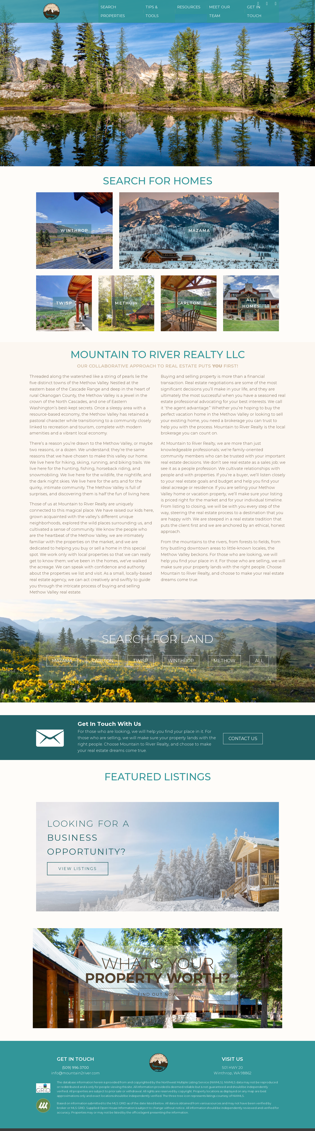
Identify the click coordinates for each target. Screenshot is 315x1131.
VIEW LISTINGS (77, 868)
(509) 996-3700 (75, 1068)
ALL (259, 660)
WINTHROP (181, 660)
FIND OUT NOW (157, 994)
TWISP (140, 660)
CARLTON (102, 660)
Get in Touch (265, 13)
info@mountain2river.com (75, 1073)
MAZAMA (62, 660)
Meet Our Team (235, 13)
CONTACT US (243, 738)
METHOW (224, 660)
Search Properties (148, 13)
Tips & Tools (181, 13)
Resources (207, 13)
